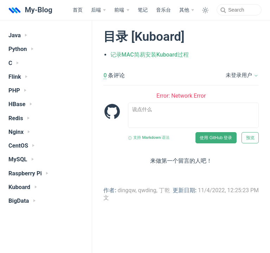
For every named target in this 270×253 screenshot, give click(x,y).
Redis (19, 118)
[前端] (121, 10)
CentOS (21, 145)
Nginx (19, 132)
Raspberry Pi (28, 173)
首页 (78, 10)
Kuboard (22, 187)
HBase (20, 104)
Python (20, 49)
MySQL (21, 159)
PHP (17, 90)
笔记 (143, 10)
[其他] (186, 10)
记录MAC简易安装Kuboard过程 (149, 54)
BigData (22, 200)
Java (17, 35)
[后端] (98, 10)
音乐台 (163, 10)
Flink (17, 76)
